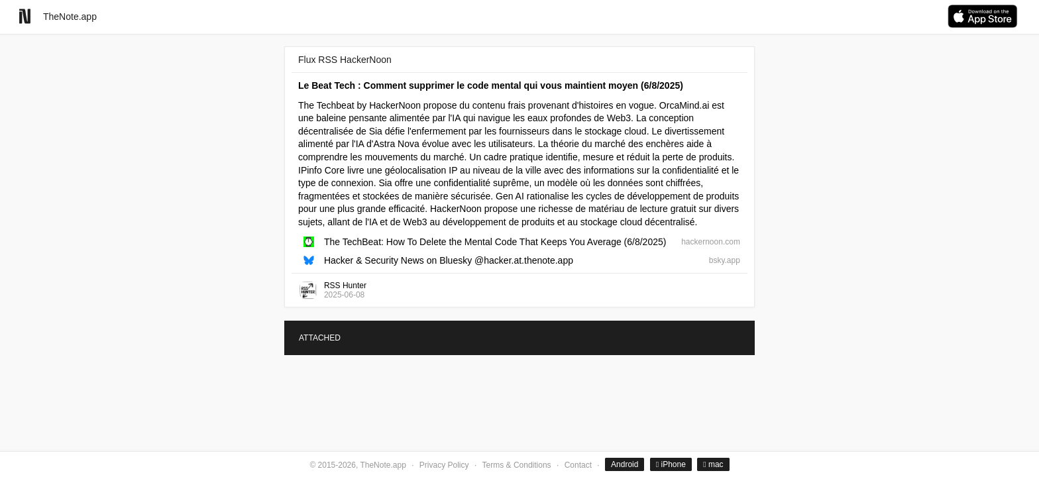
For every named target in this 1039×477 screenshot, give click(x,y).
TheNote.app (70, 16)
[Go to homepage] (24, 16)
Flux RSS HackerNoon (345, 59)
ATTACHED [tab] (320, 338)
